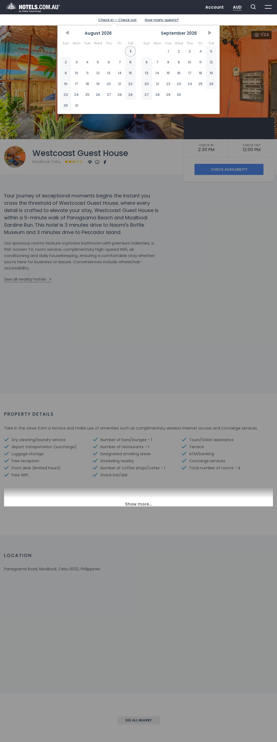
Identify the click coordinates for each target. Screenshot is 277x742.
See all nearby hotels (25, 279)
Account (214, 7)
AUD (237, 7)
